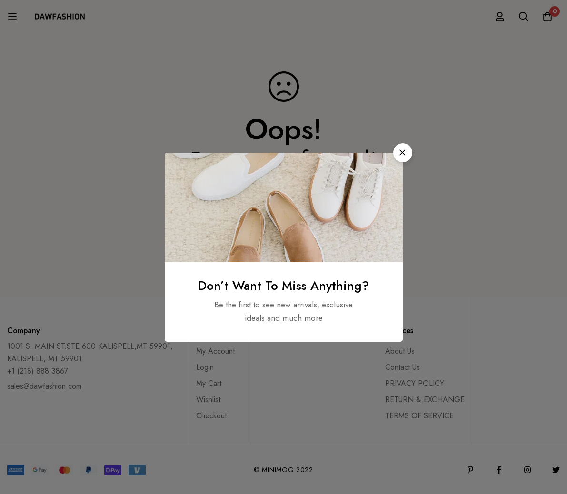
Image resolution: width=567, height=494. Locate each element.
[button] (402, 152)
